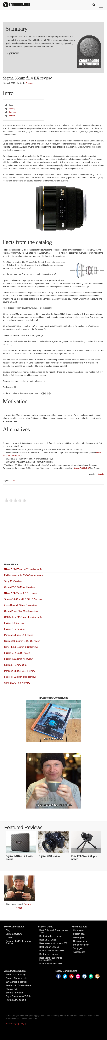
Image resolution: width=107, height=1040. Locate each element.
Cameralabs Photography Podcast (18, 942)
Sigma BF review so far (15, 665)
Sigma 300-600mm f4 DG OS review (22, 641)
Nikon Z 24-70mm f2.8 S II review (20, 593)
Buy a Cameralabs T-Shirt (18, 996)
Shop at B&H (12, 989)
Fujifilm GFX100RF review (17, 653)
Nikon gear (78, 937)
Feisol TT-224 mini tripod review (20, 677)
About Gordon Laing (15, 974)
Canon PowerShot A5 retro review (21, 611)
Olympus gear (80, 941)
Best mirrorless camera (50, 936)
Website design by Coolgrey (16, 1024)
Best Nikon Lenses (48, 954)
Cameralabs (16, 5)
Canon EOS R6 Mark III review (19, 587)
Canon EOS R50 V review (17, 683)
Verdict (12, 116)
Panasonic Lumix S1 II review (18, 635)
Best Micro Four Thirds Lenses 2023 (50, 959)
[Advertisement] (25, 537)
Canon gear (79, 930)
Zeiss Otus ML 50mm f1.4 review (20, 605)
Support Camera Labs (16, 978)
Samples (12, 112)
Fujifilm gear (79, 934)
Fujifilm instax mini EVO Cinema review (23, 575)
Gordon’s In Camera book (18, 985)
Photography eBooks (16, 1000)
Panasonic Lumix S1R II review (19, 671)
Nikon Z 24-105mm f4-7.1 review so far (23, 569)
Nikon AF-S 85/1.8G (81, 468)
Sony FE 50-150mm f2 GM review (21, 647)
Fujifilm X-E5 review (14, 623)
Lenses (9, 937)
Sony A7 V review (13, 581)
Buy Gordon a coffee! (16, 982)
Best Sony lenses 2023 (50, 963)
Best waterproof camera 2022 (54, 943)
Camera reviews (14, 934)
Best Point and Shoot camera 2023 (53, 931)
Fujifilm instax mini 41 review (18, 659)
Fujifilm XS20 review (49, 856)
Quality (12, 109)
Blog (8, 930)
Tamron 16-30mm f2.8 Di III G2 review (23, 599)
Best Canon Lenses (49, 947)
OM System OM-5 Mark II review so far (23, 617)
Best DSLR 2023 (47, 940)
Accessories (79, 952)
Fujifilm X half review (14, 629)
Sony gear (78, 948)
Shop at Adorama (14, 993)
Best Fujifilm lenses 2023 (51, 950)
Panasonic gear (81, 945)
